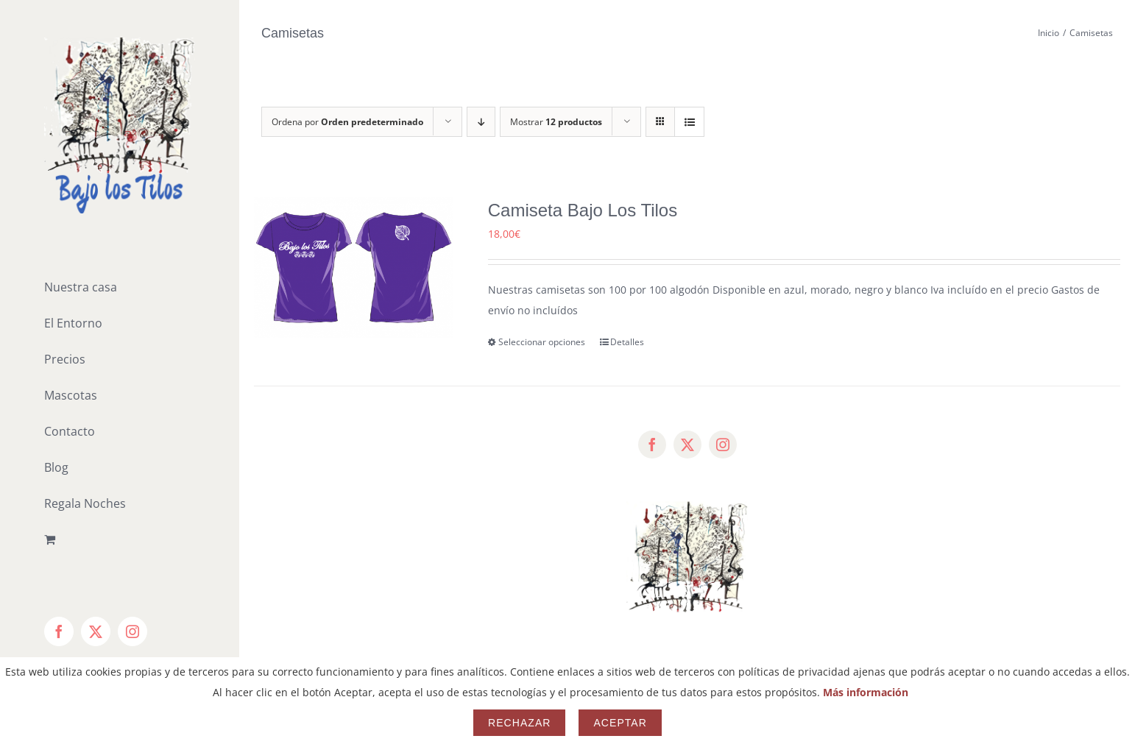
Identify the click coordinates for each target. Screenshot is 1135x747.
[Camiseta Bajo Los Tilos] (353, 267)
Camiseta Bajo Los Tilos (582, 210)
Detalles (627, 342)
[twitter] (687, 445)
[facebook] (652, 445)
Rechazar (519, 723)
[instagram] (723, 445)
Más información (865, 692)
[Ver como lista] (689, 121)
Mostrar (556, 122)
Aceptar (619, 723)
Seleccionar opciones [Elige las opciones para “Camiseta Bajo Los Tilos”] (541, 342)
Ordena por (347, 122)
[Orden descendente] (481, 122)
